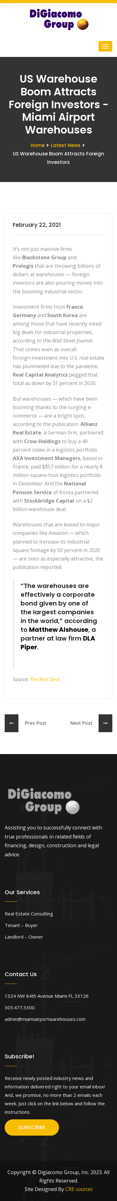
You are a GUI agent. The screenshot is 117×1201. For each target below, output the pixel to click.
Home (38, 145)
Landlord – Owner (24, 937)
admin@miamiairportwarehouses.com (45, 1019)
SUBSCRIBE (31, 1127)
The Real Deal (45, 679)
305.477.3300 (20, 1007)
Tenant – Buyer (21, 925)
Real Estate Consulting (29, 913)
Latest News (65, 145)
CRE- (79, 1189)
